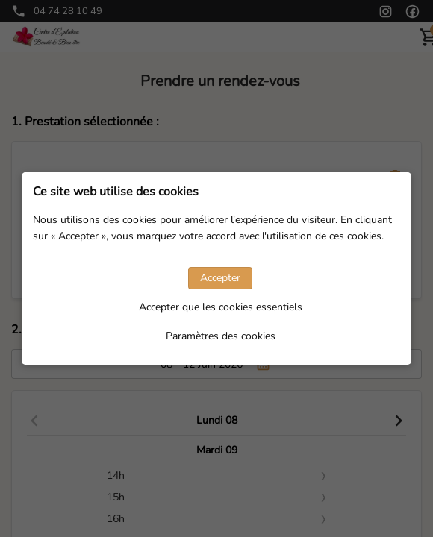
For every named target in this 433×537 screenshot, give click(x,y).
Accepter (220, 278)
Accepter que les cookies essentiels (220, 307)
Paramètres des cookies (220, 336)
